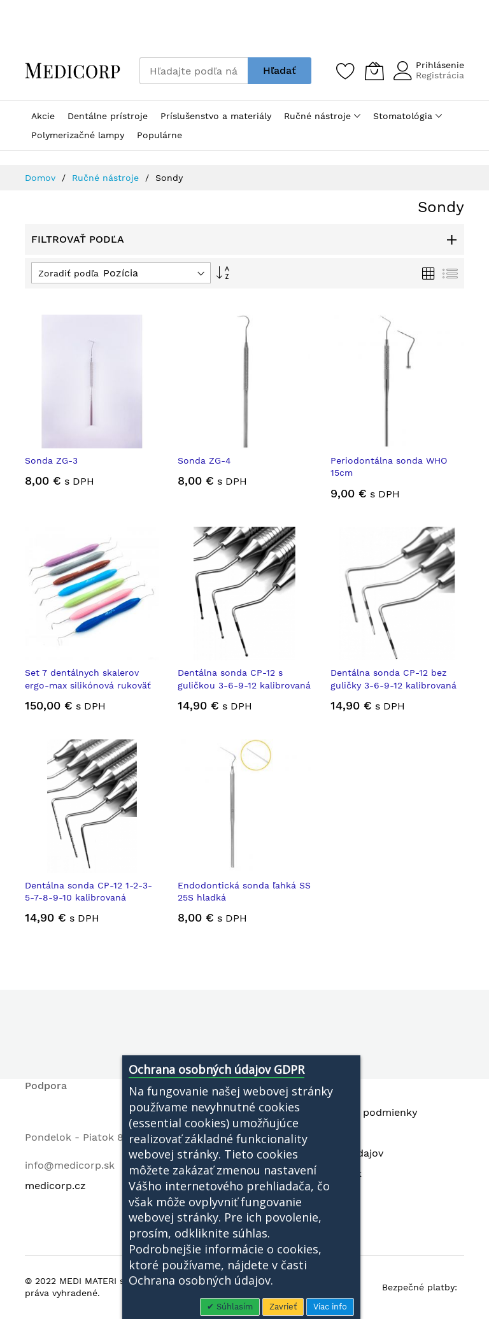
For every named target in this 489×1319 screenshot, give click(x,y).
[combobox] (193, 70)
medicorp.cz (55, 1186)
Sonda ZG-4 (204, 460)
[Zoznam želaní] (345, 70)
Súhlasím (233, 1306)
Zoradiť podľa (68, 273)
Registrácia (440, 75)
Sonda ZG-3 (51, 460)
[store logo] (72, 70)
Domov (42, 178)
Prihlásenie (440, 65)
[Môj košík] (374, 70)
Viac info (330, 1306)
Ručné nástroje (107, 178)
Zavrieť (283, 1306)
